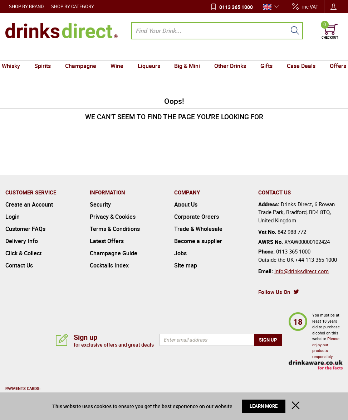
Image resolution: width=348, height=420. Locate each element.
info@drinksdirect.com (301, 271)
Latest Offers (107, 241)
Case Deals (297, 54)
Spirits (47, 54)
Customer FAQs (25, 229)
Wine (118, 54)
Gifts (264, 54)
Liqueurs (149, 54)
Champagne (83, 54)
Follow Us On (274, 291)
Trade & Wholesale (198, 229)
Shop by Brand (26, 6)
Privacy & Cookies (113, 217)
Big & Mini (187, 54)
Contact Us (19, 265)
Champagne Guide (113, 253)
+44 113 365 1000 (316, 259)
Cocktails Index (109, 265)
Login (12, 217)
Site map (185, 265)
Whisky (16, 54)
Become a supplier (198, 241)
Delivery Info (21, 241)
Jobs (180, 253)
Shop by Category (72, 6)
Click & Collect (23, 253)
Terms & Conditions (115, 229)
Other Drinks (228, 54)
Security (100, 204)
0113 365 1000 (236, 7)
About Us (185, 204)
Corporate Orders (196, 217)
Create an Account (29, 204)
